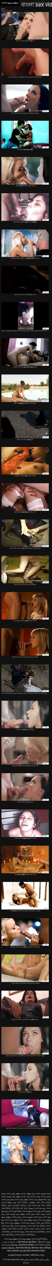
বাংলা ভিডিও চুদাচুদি (42, 1245)
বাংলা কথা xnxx (18, 1232)
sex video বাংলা (18, 1194)
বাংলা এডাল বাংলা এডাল (28, 1229)
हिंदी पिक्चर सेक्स (37, 1248)
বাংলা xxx (37, 1217)
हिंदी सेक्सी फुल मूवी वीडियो (27, 1242)
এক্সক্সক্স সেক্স (34, 1202)
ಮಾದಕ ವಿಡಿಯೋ (8, 1248)
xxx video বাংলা (26, 1200)
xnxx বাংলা (40, 1197)
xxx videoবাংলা (40, 1200)
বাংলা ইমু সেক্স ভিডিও (36, 1226)
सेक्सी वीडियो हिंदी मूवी (23, 1248)
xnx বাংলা (31, 1197)
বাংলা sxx (36, 1211)
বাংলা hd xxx (39, 1208)
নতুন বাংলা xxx (34, 1205)
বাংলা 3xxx (28, 1208)
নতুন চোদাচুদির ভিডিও (17, 1205)
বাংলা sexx (27, 1211)
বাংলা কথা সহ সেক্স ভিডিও (35, 1232)
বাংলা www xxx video (15, 1214)
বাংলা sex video (10, 1239)
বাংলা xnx (30, 1214)
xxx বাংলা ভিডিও (20, 1202)
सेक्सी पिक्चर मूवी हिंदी (26, 1245)
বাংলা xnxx (40, 1214)
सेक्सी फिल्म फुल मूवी (19, 1251)
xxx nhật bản (12, 1245)
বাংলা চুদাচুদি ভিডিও (39, 1239)
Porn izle (19, 1259)
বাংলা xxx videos (12, 1223)
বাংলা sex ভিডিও (15, 1211)
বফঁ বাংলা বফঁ (17, 1208)
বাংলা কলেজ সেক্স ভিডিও (25, 1235)
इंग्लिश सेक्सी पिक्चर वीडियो (35, 1251)
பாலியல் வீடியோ (9, 1242)
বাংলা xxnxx (27, 1217)
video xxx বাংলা (33, 1194)
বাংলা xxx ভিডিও (43, 1223)
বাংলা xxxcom (20, 1226)
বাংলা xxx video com (27, 1220)
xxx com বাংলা (13, 1200)
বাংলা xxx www (28, 1223)
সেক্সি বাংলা (41, 1242)
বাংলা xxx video (11, 1220)
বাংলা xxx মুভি (7, 1226)
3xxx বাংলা (6, 1194)
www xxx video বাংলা (16, 1197)
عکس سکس (44, 1259)
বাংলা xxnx (16, 1217)
